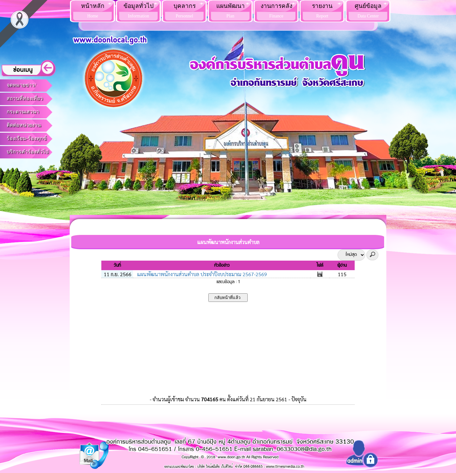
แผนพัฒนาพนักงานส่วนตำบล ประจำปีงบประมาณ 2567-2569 (201, 274)
